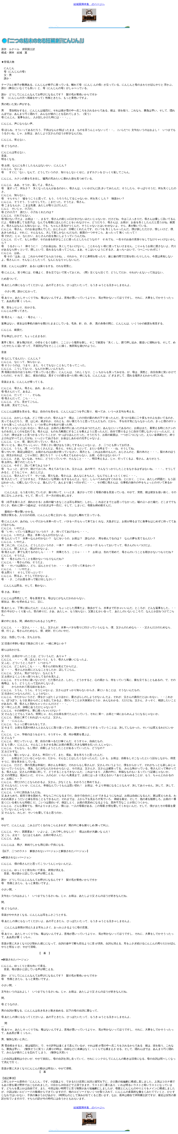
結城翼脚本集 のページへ (89, 4)
